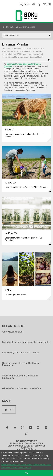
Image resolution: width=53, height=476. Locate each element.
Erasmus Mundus (36, 57)
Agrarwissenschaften (12, 332)
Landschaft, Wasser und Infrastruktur (20, 353)
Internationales (9, 54)
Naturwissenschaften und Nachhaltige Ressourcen (21, 364)
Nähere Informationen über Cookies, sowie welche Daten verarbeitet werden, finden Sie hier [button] (26, 466)
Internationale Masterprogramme (20, 27)
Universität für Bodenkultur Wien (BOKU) (28, 48)
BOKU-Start (6, 48)
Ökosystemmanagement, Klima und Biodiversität (20, 377)
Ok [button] (26, 473)
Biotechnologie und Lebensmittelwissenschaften (26, 342)
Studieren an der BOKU (12, 51)
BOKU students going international (30, 54)
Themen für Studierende (32, 51)
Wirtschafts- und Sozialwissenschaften (21, 388)
